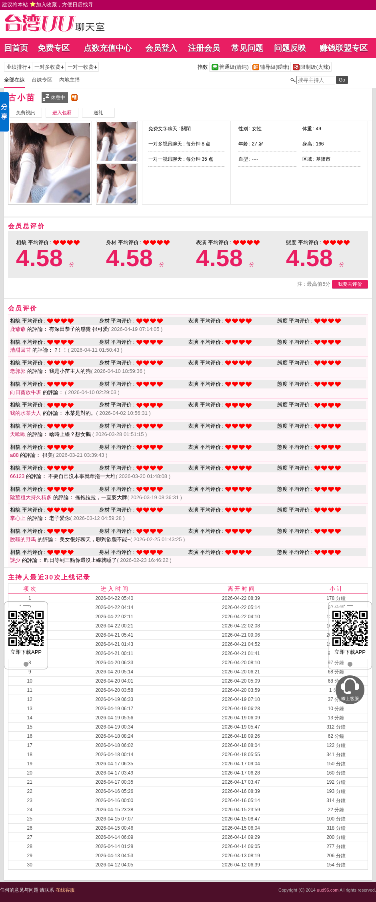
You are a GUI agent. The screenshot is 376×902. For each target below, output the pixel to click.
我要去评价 (350, 284)
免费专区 (54, 48)
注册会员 (204, 48)
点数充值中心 (108, 48)
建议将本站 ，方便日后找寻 (47, 5)
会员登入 (161, 48)
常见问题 (247, 48)
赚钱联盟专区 (344, 48)
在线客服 (65, 890)
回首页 (16, 48)
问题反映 (290, 48)
